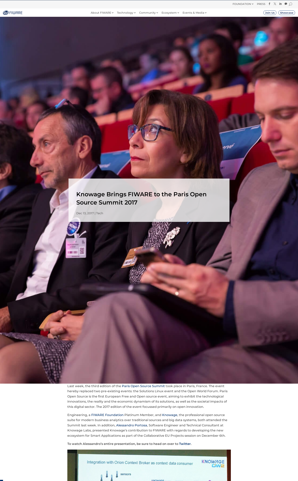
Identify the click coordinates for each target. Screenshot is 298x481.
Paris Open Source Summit (143, 386)
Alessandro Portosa (131, 425)
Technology (125, 12)
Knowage (169, 415)
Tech (99, 213)
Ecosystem (169, 12)
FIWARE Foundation (107, 415)
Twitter (185, 444)
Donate (167, 3)
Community (147, 12)
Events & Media (193, 12)
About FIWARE (101, 12)
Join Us (270, 12)
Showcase (286, 12)
